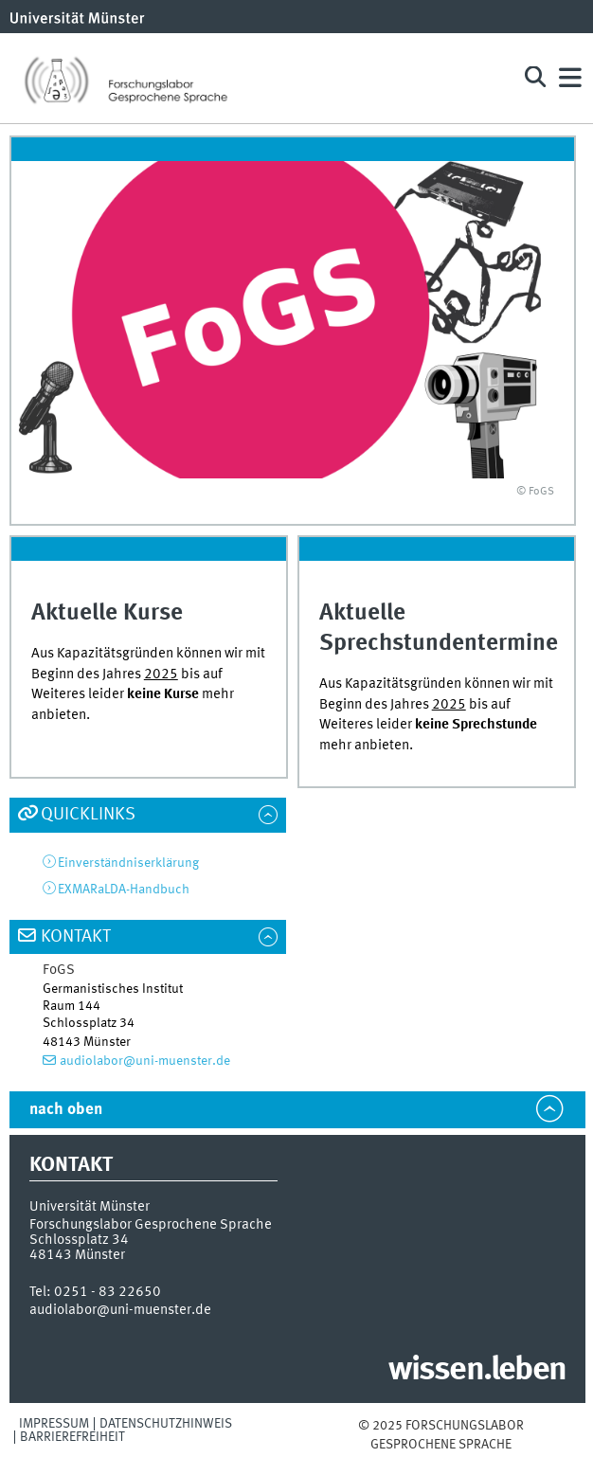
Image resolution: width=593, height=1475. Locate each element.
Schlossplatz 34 (79, 1240)
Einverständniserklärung (128, 863)
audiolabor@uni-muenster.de (145, 1061)
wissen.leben (477, 1371)
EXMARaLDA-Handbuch (123, 889)
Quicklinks (88, 814)
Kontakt (76, 936)
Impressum (54, 1423)
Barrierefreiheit (72, 1437)
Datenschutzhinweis (165, 1423)
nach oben (65, 1110)
